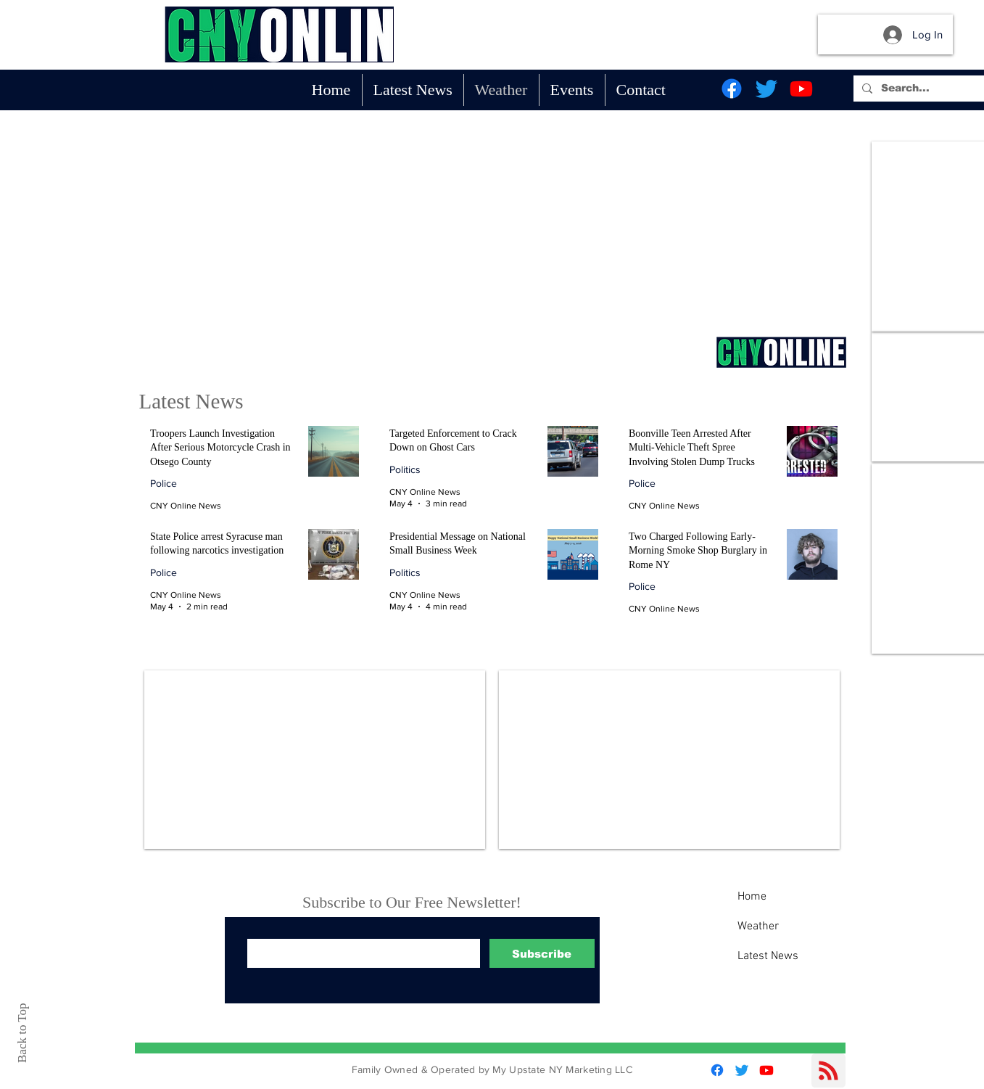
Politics (405, 469)
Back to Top (22, 1033)
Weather (758, 926)
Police (163, 483)
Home (751, 896)
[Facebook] (732, 88)
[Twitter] (766, 88)
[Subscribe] (542, 953)
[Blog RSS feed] (828, 1071)
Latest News (767, 956)
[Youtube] (801, 88)
